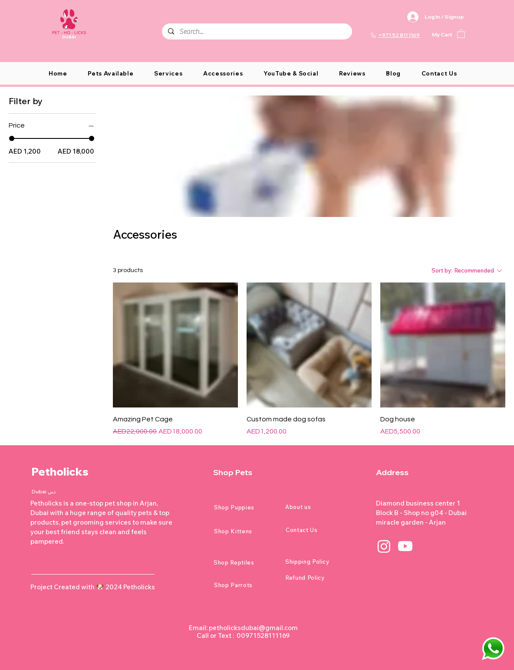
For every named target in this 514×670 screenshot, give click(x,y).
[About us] (316, 507)
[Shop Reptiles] (244, 562)
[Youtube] (405, 546)
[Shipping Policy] (316, 561)
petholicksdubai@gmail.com (253, 628)
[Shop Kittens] (245, 531)
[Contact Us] (316, 530)
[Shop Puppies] (245, 507)
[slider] (12, 138)
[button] (461, 33)
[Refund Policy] (316, 577)
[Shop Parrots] (245, 585)
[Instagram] (384, 546)
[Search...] (256, 31)
